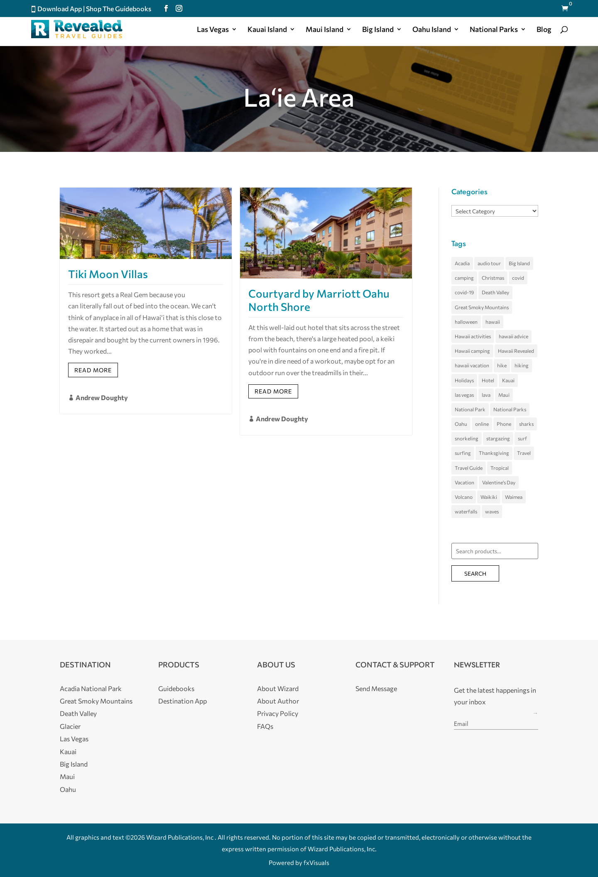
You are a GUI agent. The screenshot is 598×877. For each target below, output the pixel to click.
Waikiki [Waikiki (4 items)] (488, 497)
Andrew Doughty (102, 397)
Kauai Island (267, 30)
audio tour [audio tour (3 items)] (489, 263)
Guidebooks (176, 688)
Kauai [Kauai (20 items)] (508, 380)
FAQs (265, 726)
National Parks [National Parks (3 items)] (509, 409)
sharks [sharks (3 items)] (526, 424)
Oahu (68, 789)
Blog (544, 30)
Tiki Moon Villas (108, 273)
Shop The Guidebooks (118, 8)
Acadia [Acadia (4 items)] (462, 263)
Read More (93, 370)
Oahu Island (431, 30)
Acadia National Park (91, 688)
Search (475, 573)
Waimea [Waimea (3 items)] (513, 497)
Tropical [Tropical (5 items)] (499, 468)
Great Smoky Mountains (96, 701)
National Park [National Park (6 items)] (470, 409)
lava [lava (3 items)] (486, 395)
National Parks (494, 30)
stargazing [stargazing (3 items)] (498, 438)
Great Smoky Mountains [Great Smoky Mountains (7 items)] (482, 307)
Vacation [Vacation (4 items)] (464, 482)
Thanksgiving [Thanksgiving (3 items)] (494, 453)
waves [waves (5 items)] (492, 511)
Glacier (70, 726)
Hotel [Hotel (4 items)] (488, 380)
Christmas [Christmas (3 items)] (493, 278)
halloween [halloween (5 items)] (466, 322)
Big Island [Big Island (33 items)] (519, 263)
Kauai (68, 751)
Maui (67, 776)
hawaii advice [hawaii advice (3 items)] (513, 336)
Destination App (182, 701)
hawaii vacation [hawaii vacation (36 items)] (472, 365)
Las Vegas (213, 30)
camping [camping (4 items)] (464, 278)
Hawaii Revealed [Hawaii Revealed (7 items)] (516, 351)
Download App (59, 8)
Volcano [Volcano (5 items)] (464, 497)
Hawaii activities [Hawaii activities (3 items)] (473, 336)
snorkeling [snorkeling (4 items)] (466, 438)
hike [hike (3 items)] (502, 365)
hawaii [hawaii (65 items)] (492, 322)
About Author (278, 701)
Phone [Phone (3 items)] (504, 424)
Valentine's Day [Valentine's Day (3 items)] (498, 482)
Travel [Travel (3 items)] (524, 453)
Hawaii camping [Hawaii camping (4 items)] (472, 351)
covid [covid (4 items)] (518, 278)
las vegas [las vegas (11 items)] (464, 395)
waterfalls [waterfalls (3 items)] (466, 511)
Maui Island (324, 30)
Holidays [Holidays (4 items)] (464, 380)
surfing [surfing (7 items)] (463, 453)
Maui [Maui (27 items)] (504, 395)
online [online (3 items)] (482, 424)
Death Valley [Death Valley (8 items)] (495, 292)
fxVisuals (316, 862)
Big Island (378, 30)
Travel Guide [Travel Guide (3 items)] (469, 468)
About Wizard (278, 688)
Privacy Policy (277, 713)
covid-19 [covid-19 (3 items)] (464, 292)
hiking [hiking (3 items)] (522, 365)
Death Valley (78, 713)
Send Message (376, 688)
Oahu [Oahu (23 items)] (461, 424)
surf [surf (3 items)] (522, 438)
